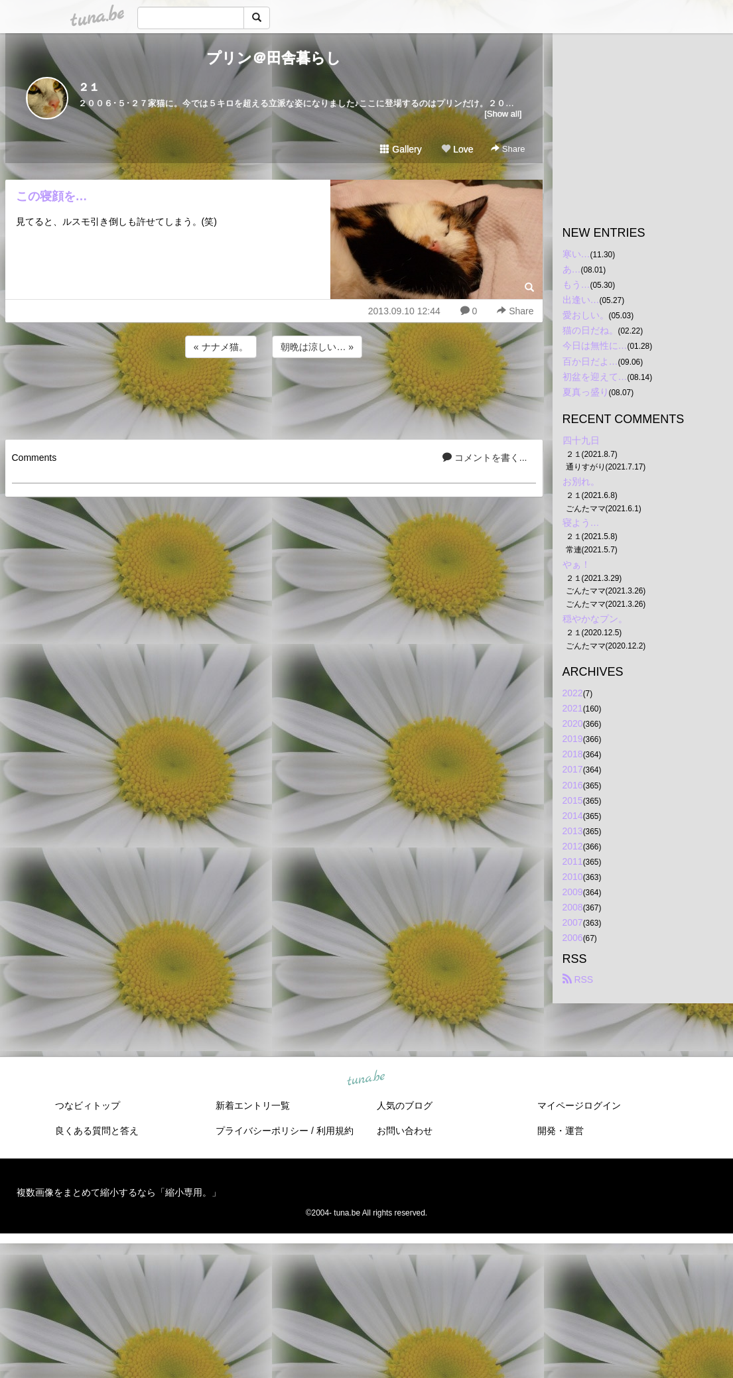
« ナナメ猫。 (221, 347)
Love (457, 149)
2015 (573, 800)
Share (508, 149)
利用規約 (335, 1130)
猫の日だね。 (590, 330)
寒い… (576, 254)
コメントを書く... (484, 457)
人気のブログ (405, 1105)
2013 (573, 831)
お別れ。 (581, 481)
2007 (573, 922)
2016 (573, 785)
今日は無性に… (595, 345)
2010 (573, 876)
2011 (573, 861)
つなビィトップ (87, 1105)
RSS (578, 979)
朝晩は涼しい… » (317, 347)
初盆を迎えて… (595, 376)
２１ (89, 87)
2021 (573, 708)
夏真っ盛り (586, 392)
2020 (573, 723)
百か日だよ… (590, 361)
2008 (573, 907)
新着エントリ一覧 (253, 1105)
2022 (573, 693)
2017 (573, 769)
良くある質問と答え (97, 1130)
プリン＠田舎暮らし (273, 58)
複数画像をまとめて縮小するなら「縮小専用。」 (119, 1192)
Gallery (400, 149)
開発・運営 (560, 1130)
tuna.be (366, 1078)
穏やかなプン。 (595, 618)
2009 (573, 892)
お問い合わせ (405, 1130)
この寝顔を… (52, 196)
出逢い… (581, 299)
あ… (572, 269)
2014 (573, 815)
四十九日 (581, 440)
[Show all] (502, 114)
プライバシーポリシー (262, 1130)
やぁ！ (576, 564)
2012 (573, 846)
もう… (576, 284)
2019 (573, 738)
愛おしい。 (586, 315)
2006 (573, 937)
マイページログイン (579, 1105)
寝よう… (581, 522)
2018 (573, 754)
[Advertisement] (274, 396)
